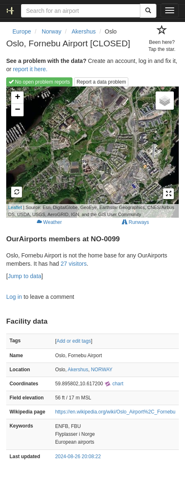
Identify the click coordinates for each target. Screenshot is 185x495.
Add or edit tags (74, 341)
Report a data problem (101, 82)
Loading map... (90, 151)
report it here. (30, 69)
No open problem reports (39, 82)
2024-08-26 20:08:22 (78, 456)
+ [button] (17, 97)
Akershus (78, 369)
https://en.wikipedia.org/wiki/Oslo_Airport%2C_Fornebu (115, 412)
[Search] (148, 11)
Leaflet (15, 207)
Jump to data (24, 276)
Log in (14, 296)
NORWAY (102, 369)
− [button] (17, 110)
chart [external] (113, 384)
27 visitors (74, 263)
